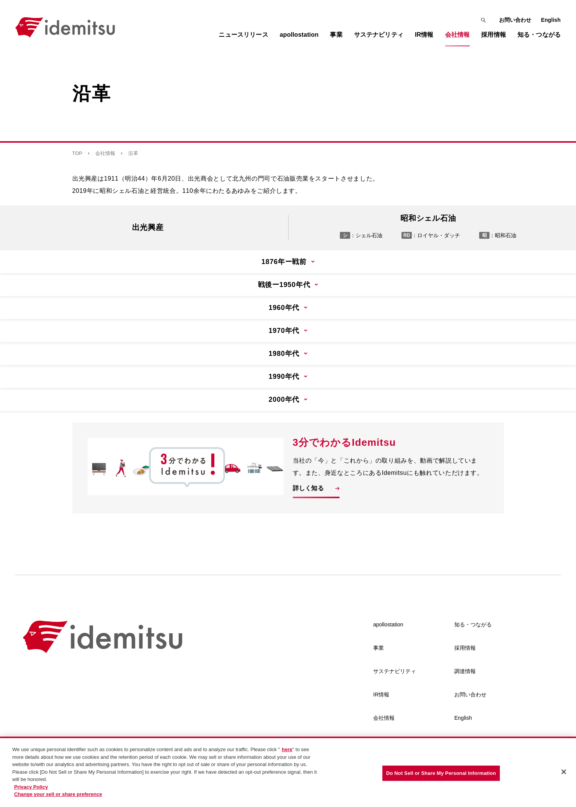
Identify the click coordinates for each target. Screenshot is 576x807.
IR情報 (381, 694)
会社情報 (105, 153)
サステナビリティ (394, 671)
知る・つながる (473, 624)
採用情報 (465, 648)
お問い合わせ (515, 20)
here (287, 750)
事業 (378, 648)
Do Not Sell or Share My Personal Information (441, 774)
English (551, 20)
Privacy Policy (31, 788)
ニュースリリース (243, 34)
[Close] (563, 772)
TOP (77, 153)
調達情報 (465, 671)
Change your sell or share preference (58, 795)
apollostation (388, 624)
